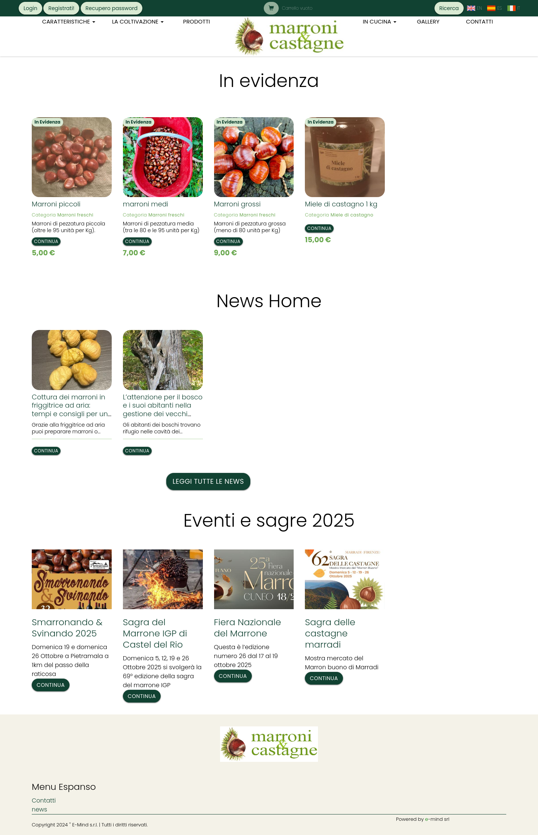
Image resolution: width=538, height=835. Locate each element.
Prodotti (196, 21)
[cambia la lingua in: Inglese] (474, 8)
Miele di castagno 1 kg (341, 204)
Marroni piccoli (56, 204)
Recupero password (111, 8)
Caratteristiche (68, 21)
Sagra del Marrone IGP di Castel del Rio (155, 633)
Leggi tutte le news (208, 481)
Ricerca (449, 8)
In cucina (379, 21)
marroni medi (145, 204)
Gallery (428, 21)
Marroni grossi (237, 204)
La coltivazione (138, 21)
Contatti (479, 21)
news (39, 809)
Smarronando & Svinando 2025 (67, 627)
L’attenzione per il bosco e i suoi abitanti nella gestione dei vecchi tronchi (162, 409)
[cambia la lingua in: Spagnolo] (494, 8)
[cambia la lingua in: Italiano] (513, 8)
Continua (46, 241)
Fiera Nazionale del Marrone (247, 627)
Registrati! (61, 8)
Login (30, 8)
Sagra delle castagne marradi (330, 633)
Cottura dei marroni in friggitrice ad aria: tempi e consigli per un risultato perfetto (70, 409)
